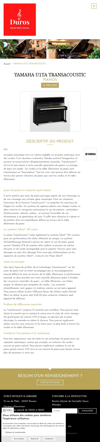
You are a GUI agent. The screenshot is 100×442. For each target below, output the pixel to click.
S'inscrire (87, 411)
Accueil (7, 64)
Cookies (9, 413)
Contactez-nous (50, 383)
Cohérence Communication (67, 433)
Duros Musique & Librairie (20, 396)
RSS (69, 427)
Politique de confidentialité (15, 435)
